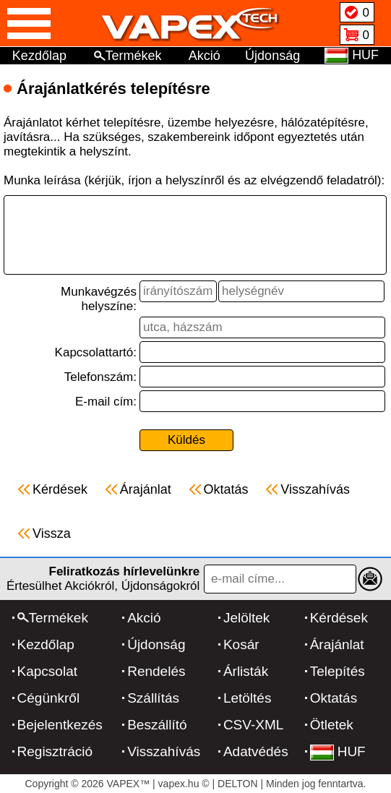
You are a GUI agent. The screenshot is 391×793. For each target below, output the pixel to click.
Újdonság (272, 55)
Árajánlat (337, 644)
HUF (338, 751)
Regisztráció (55, 751)
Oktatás (333, 698)
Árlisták (245, 671)
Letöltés (247, 698)
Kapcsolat (47, 671)
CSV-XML (253, 724)
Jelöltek (246, 617)
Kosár (241, 644)
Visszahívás (163, 751)
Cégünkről (48, 698)
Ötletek (331, 724)
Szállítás (153, 698)
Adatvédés (255, 751)
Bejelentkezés (60, 724)
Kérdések (339, 617)
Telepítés (337, 671)
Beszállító (156, 724)
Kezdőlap (39, 55)
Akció (204, 55)
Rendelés (156, 671)
